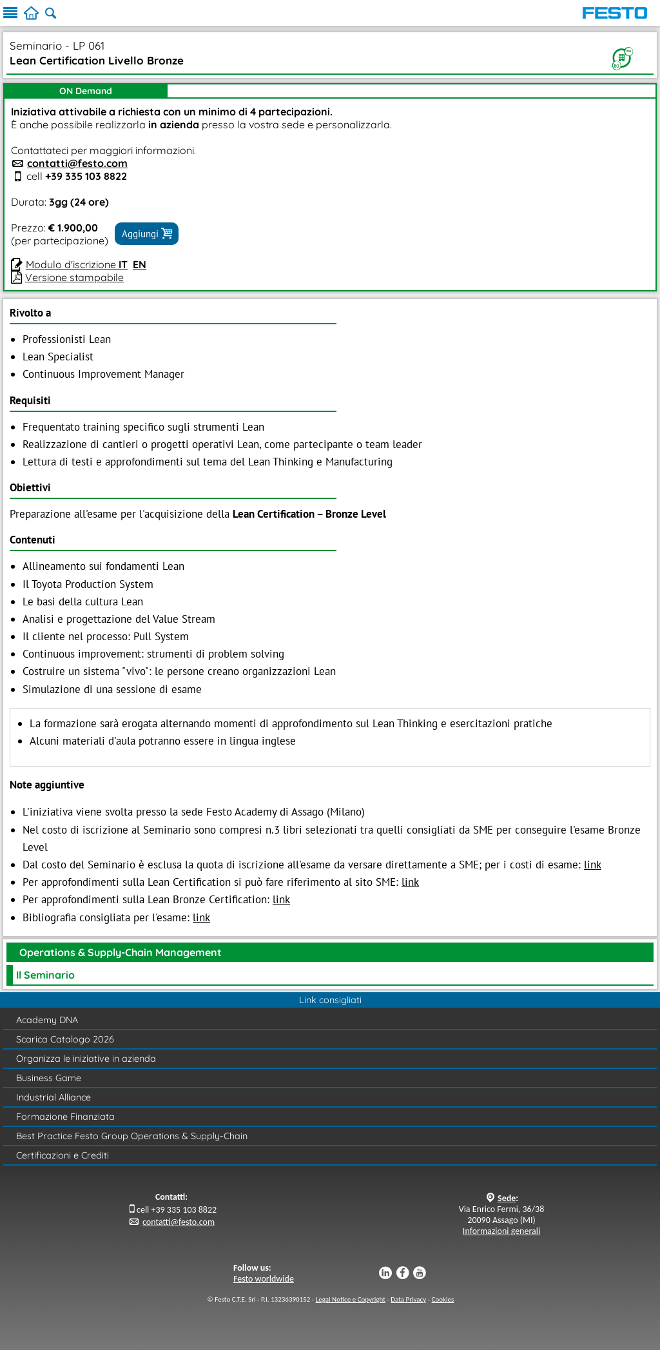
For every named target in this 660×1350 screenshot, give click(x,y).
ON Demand (85, 91)
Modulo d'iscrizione (77, 264)
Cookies (443, 1299)
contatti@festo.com (77, 163)
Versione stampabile (74, 277)
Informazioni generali (501, 1231)
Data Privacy (408, 1299)
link (592, 864)
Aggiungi (146, 233)
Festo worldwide (263, 1278)
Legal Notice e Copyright (350, 1299)
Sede (507, 1198)
